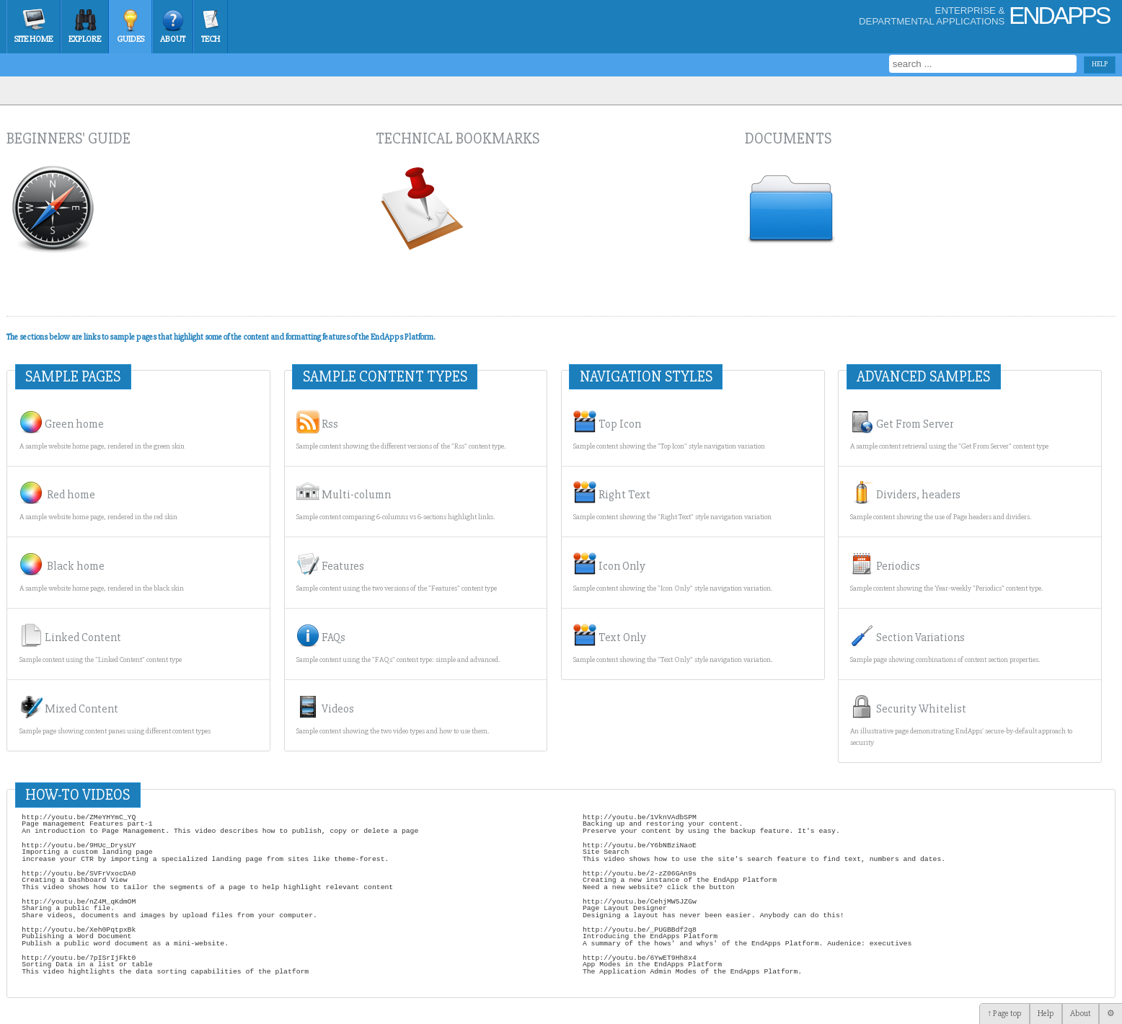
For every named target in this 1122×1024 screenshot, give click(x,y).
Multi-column (395, 501)
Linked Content (100, 644)
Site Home (33, 39)
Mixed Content (115, 715)
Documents (788, 139)
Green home (102, 430)
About (172, 39)
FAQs (398, 644)
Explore (85, 39)
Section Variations (945, 644)
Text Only (672, 644)
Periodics (946, 572)
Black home (101, 572)
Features (396, 572)
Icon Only (672, 572)
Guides (130, 39)
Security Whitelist (961, 721)
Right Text (672, 501)
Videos (392, 715)
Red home (98, 501)
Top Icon (669, 430)
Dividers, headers (940, 501)
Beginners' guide (68, 139)
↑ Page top (1004, 1013)
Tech (210, 39)
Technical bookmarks (457, 139)
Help (1046, 1013)
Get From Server (949, 430)
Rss (400, 430)
